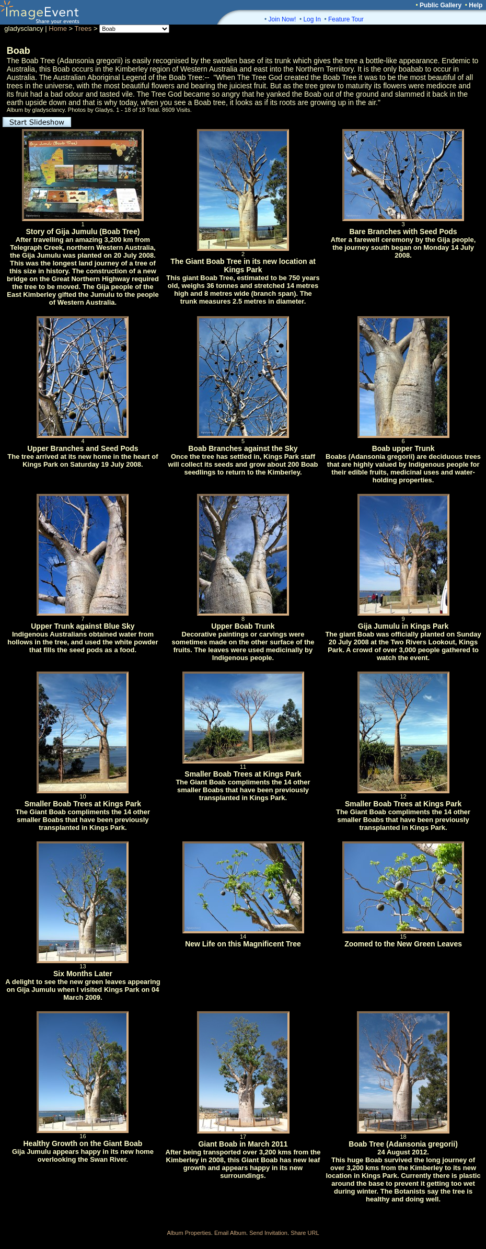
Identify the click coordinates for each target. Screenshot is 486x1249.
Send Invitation (268, 1233)
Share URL (305, 1233)
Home (58, 28)
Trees (83, 28)
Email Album (230, 1233)
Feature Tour (346, 19)
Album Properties (189, 1233)
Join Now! (282, 19)
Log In (311, 19)
